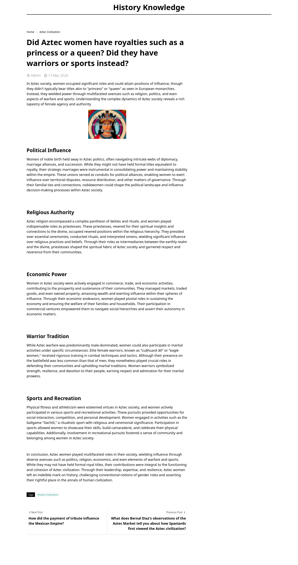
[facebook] (30, 17)
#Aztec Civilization (47, 494)
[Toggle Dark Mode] (44, 17)
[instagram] (36, 17)
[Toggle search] (51, 17)
